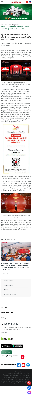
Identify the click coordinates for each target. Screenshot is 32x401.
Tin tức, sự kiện (8, 281)
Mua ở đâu (6, 352)
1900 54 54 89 (11, 323)
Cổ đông (6, 290)
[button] (29, 252)
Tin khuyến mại (8, 285)
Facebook (4, 332)
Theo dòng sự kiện (13, 25)
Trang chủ (4, 25)
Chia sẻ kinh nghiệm (10, 294)
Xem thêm (5, 273)
